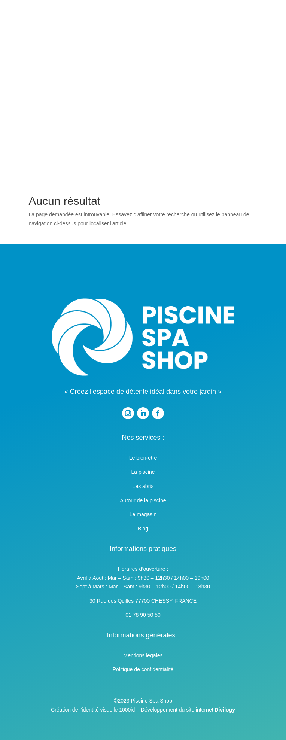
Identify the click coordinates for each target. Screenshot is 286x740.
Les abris (143, 486)
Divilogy (224, 710)
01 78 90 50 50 (142, 615)
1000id (127, 710)
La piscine (143, 472)
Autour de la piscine (143, 500)
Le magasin (143, 514)
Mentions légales (142, 655)
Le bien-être (143, 458)
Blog (143, 529)
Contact (143, 117)
